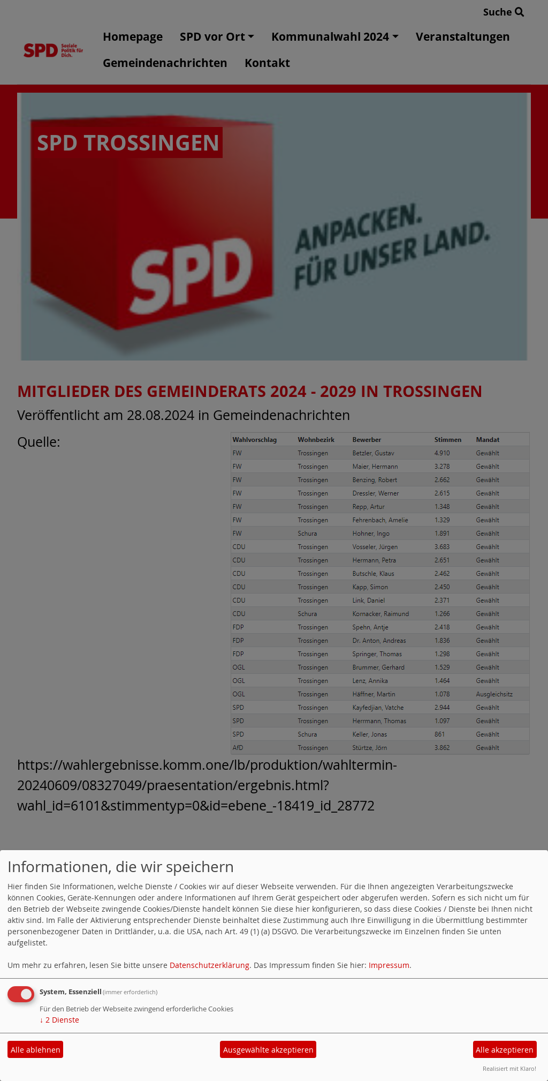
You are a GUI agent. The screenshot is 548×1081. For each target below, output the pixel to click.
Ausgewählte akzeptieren (268, 1050)
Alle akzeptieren (505, 1050)
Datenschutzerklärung (209, 965)
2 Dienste (59, 1020)
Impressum (389, 965)
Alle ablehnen (35, 1050)
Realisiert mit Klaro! (509, 1068)
